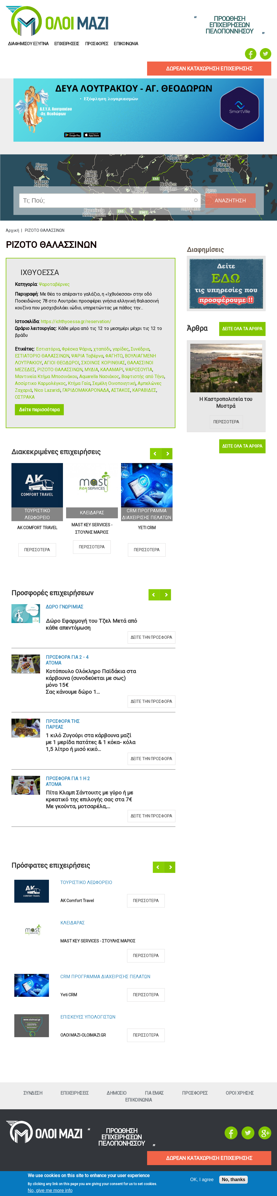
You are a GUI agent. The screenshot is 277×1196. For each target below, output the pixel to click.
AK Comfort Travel (37, 527)
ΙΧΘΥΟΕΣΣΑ (40, 272)
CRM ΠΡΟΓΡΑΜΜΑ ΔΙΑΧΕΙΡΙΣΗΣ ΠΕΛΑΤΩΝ (105, 976)
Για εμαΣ (154, 1093)
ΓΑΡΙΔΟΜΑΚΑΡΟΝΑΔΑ (85, 390)
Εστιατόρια (48, 349)
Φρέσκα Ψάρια (76, 349)
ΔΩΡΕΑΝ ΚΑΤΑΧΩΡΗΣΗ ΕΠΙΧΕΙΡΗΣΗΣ (209, 1158)
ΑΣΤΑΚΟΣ (120, 390)
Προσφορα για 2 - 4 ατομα (67, 660)
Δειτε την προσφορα (151, 637)
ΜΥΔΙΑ (91, 369)
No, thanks (233, 1179)
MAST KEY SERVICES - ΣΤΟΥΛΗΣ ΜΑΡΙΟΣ (92, 529)
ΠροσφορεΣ (96, 44)
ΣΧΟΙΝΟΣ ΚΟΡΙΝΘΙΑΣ (103, 362)
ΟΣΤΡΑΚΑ (25, 397)
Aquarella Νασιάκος (99, 376)
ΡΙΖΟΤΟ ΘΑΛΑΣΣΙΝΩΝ (59, 369)
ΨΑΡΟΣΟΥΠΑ (138, 369)
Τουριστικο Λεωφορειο (86, 882)
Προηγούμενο (156, 453)
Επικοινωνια (126, 44)
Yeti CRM (147, 527)
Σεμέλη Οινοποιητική (114, 383)
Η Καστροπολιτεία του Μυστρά (225, 402)
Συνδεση (32, 1093)
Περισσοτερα (37, 549)
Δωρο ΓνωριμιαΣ (64, 607)
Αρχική (12, 230)
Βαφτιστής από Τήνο (142, 376)
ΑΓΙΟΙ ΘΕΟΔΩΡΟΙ (61, 362)
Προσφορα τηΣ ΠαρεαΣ (63, 724)
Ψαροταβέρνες (54, 284)
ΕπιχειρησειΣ (66, 44)
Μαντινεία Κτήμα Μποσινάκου (46, 376)
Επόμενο (167, 453)
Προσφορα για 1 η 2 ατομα (68, 781)
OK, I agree (202, 1179)
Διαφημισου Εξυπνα (28, 44)
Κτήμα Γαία (79, 383)
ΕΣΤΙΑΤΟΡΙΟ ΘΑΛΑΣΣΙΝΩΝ (42, 356)
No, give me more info (50, 1190)
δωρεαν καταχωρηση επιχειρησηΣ (209, 69)
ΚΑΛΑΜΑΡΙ (111, 369)
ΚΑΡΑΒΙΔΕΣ (144, 390)
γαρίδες (120, 349)
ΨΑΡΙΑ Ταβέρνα (87, 356)
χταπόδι (101, 349)
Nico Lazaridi (47, 390)
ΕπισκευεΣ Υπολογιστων (87, 1017)
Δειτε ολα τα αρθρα (242, 329)
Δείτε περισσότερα (39, 409)
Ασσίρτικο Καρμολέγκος (40, 383)
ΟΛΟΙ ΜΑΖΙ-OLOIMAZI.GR (83, 1035)
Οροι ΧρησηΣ (240, 1093)
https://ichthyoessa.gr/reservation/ (76, 321)
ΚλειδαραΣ (92, 512)
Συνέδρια (140, 349)
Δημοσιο (116, 1093)
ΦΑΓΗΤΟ (114, 356)
